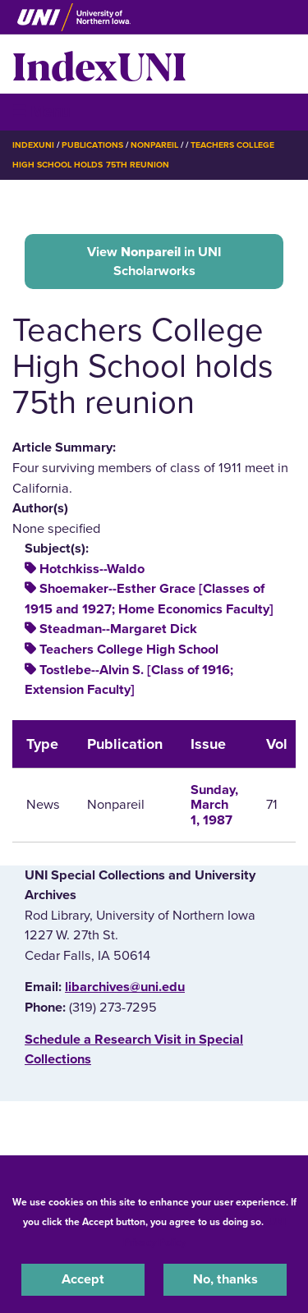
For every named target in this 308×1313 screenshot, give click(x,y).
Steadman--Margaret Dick (118, 629)
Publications (92, 145)
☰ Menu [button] (41, 111)
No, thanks (225, 1279)
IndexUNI (99, 64)
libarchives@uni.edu (125, 987)
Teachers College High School (128, 649)
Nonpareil (154, 145)
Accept (83, 1279)
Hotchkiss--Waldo (92, 569)
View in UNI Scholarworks (154, 261)
